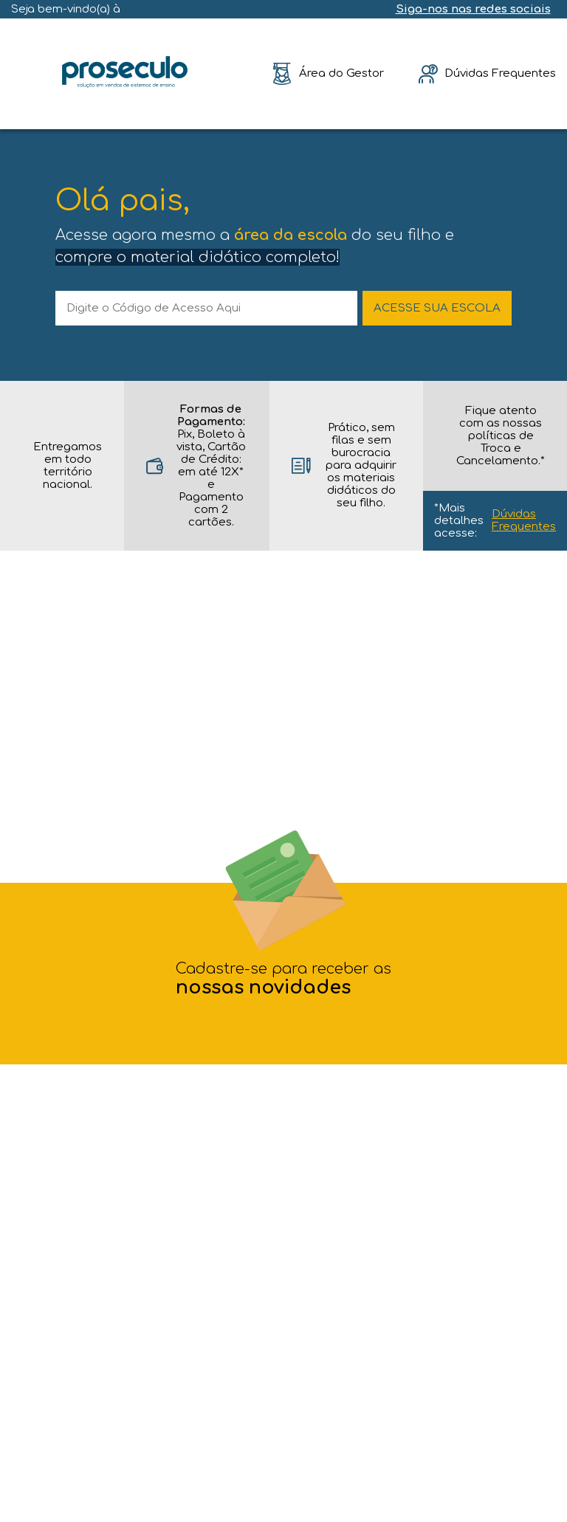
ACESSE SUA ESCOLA (437, 308)
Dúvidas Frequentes (524, 520)
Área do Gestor (341, 73)
